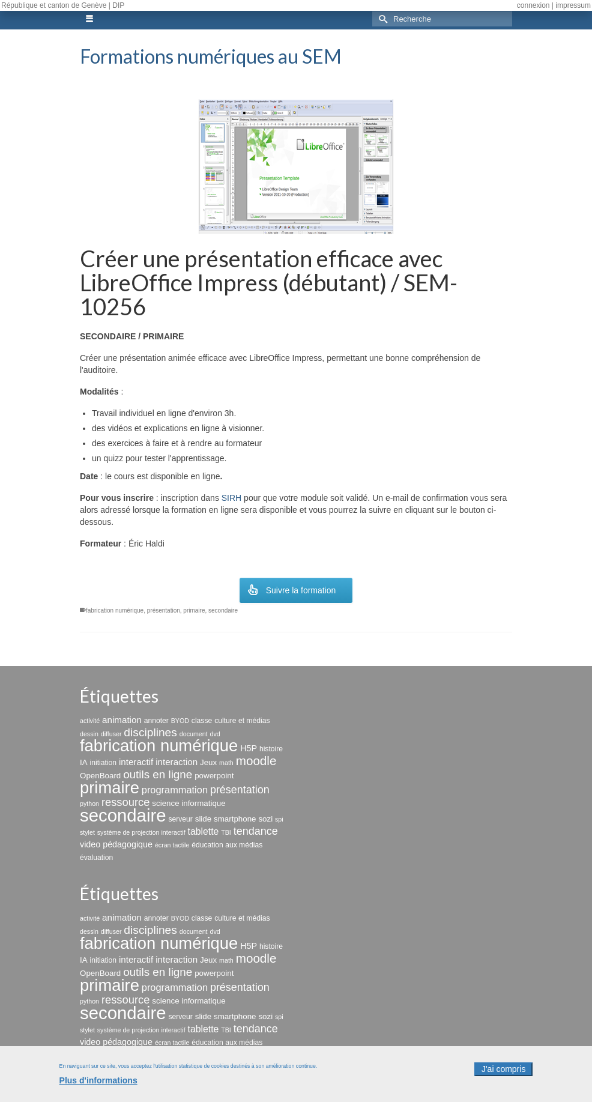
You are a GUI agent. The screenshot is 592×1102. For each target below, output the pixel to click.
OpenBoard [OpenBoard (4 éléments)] (100, 775)
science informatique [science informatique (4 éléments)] (188, 803)
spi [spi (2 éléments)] (279, 819)
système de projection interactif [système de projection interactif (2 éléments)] (141, 832)
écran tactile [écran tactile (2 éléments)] (172, 845)
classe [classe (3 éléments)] (202, 720)
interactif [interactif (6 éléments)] (136, 762)
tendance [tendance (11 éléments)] (256, 831)
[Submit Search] (381, 18)
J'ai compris (503, 1075)
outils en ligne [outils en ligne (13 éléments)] (157, 774)
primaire (194, 610)
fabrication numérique (114, 610)
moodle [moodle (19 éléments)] (256, 760)
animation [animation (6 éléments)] (122, 720)
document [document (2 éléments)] (194, 733)
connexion (533, 5)
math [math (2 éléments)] (226, 762)
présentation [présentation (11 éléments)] (240, 790)
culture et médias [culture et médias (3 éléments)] (242, 720)
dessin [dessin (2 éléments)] (89, 733)
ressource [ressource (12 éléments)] (125, 802)
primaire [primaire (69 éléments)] (109, 787)
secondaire (223, 610)
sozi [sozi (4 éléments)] (265, 818)
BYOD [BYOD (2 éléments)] (180, 720)
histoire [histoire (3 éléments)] (271, 749)
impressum (573, 5)
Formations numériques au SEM (211, 56)
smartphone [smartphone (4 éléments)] (235, 818)
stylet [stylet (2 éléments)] (87, 832)
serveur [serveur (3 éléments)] (180, 819)
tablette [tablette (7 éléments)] (203, 831)
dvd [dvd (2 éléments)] (215, 733)
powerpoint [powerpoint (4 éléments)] (214, 775)
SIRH (231, 498)
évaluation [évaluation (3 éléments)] (96, 857)
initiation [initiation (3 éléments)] (103, 762)
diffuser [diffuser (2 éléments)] (111, 733)
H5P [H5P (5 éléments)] (248, 748)
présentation (163, 610)
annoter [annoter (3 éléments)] (156, 720)
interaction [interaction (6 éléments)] (177, 762)
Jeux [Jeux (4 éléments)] (208, 762)
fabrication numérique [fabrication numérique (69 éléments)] (159, 745)
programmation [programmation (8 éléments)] (175, 789)
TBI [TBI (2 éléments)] (226, 832)
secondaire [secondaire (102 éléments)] (123, 815)
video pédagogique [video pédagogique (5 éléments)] (116, 844)
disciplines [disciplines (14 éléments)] (150, 732)
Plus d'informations (98, 1087)
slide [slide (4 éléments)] (203, 818)
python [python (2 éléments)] (89, 803)
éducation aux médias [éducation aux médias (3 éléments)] (227, 845)
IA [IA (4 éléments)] (84, 762)
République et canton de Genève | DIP (62, 5)
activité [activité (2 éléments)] (90, 720)
